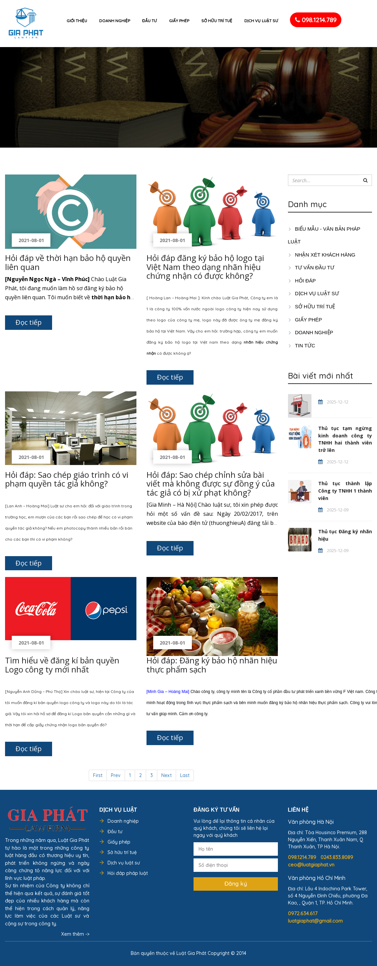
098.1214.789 (315, 20)
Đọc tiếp (28, 322)
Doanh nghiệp (114, 20)
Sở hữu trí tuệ (216, 20)
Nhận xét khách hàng (321, 255)
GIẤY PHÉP (305, 319)
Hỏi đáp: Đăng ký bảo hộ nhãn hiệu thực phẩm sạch (211, 664)
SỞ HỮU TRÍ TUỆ (311, 306)
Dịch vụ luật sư (261, 20)
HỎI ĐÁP (302, 280)
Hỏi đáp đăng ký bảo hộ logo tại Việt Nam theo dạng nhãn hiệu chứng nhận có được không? (205, 266)
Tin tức (301, 345)
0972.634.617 (303, 913)
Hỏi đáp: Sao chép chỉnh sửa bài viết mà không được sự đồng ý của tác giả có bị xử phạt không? (210, 483)
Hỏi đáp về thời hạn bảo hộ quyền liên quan (68, 262)
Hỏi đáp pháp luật (128, 873)
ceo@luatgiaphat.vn (311, 864)
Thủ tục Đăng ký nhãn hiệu (345, 535)
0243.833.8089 (337, 857)
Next (166, 775)
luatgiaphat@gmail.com (315, 921)
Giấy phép (179, 20)
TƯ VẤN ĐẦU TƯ (311, 267)
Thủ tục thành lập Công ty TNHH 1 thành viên (345, 490)
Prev (116, 775)
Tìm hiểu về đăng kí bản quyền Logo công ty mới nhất (62, 664)
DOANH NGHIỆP (310, 332)
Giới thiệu (77, 20)
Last (185, 775)
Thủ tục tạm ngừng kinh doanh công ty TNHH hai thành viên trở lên (345, 439)
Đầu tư (149, 20)
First (97, 775)
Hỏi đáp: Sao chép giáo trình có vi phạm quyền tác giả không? (66, 479)
